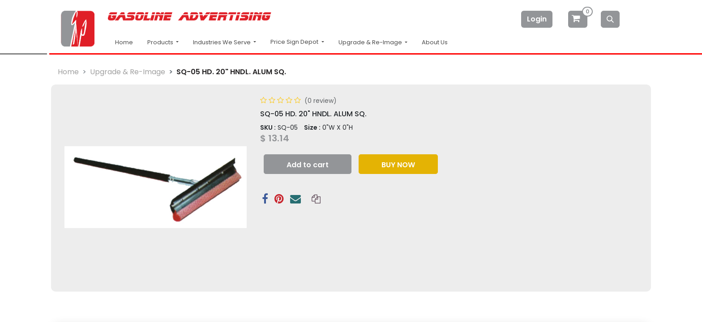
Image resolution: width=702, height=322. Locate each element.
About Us (435, 42)
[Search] (610, 19)
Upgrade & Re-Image (127, 72)
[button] (307, 164)
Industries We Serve (222, 42)
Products (161, 42)
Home (124, 42)
